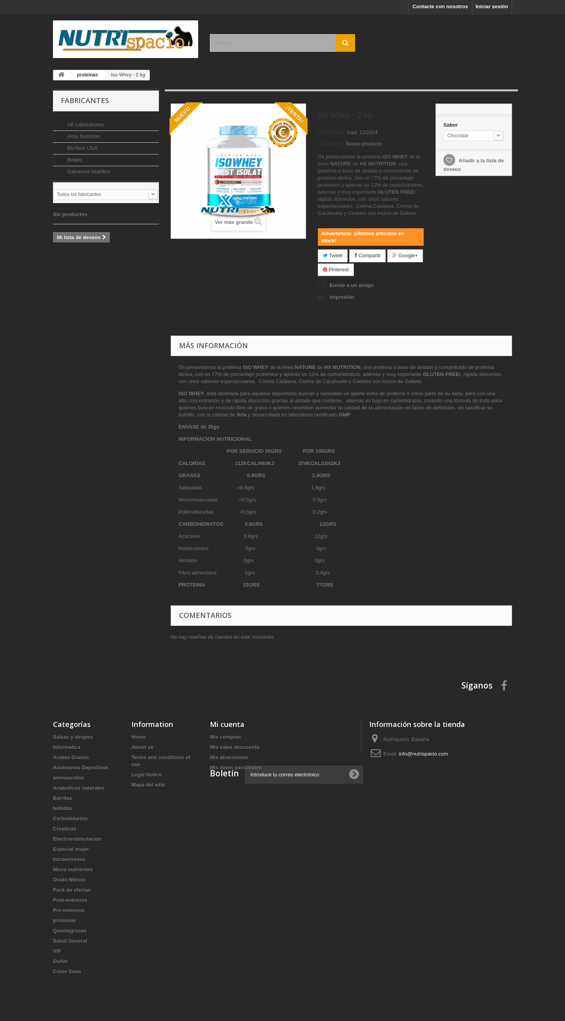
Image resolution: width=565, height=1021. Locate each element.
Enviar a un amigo (352, 285)
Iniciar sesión (492, 6)
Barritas (62, 798)
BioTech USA (81, 145)
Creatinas (64, 829)
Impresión (342, 297)
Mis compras (225, 737)
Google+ (405, 255)
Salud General (70, 941)
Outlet (60, 961)
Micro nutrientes (73, 869)
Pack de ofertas (72, 890)
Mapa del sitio (148, 785)
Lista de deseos (91, 220)
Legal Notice (146, 775)
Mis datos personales (236, 767)
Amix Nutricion (83, 133)
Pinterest (336, 270)
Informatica (66, 747)
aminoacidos (68, 778)
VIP (57, 951)
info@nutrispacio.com (423, 754)
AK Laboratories (85, 121)
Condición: (331, 144)
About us (142, 747)
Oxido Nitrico (69, 880)
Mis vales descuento (234, 747)
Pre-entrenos (68, 910)
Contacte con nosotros (440, 6)
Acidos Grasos (71, 757)
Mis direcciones (229, 757)
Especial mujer (71, 849)
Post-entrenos (70, 900)
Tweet (333, 255)
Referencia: (332, 132)
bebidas (62, 808)
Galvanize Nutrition (88, 168)
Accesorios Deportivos (81, 767)
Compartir (367, 255)
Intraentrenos (69, 859)
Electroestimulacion (77, 839)
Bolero (74, 157)
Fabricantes (85, 100)
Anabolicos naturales (78, 788)
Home (138, 737)
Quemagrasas (70, 931)
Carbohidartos (70, 818)
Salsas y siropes (73, 737)
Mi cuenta (227, 724)
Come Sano (67, 971)
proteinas (64, 920)
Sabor (451, 125)
